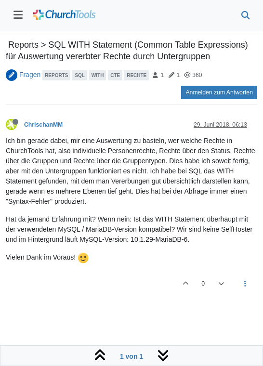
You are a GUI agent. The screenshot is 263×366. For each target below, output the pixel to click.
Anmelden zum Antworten (219, 92)
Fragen (29, 74)
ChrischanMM (43, 124)
